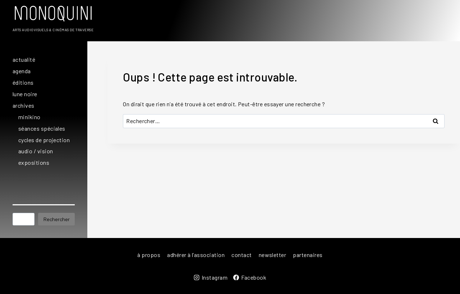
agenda (22, 70)
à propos (148, 254)
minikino (29, 116)
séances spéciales (41, 128)
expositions (33, 162)
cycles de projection (44, 139)
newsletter (272, 254)
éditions (23, 82)
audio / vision (35, 151)
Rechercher (56, 219)
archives (23, 105)
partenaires (307, 254)
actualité (24, 59)
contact (241, 254)
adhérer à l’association (196, 254)
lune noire (25, 93)
